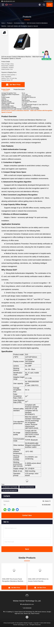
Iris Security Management (10, 490)
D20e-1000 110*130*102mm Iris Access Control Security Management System (38, 580)
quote (49, 4)
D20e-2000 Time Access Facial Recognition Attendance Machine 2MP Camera (12, 580)
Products (9, 23)
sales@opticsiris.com (8, 1)
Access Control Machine (27, 487)
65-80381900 (48, 1)
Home (3, 23)
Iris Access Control (19, 23)
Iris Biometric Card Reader (10, 487)
